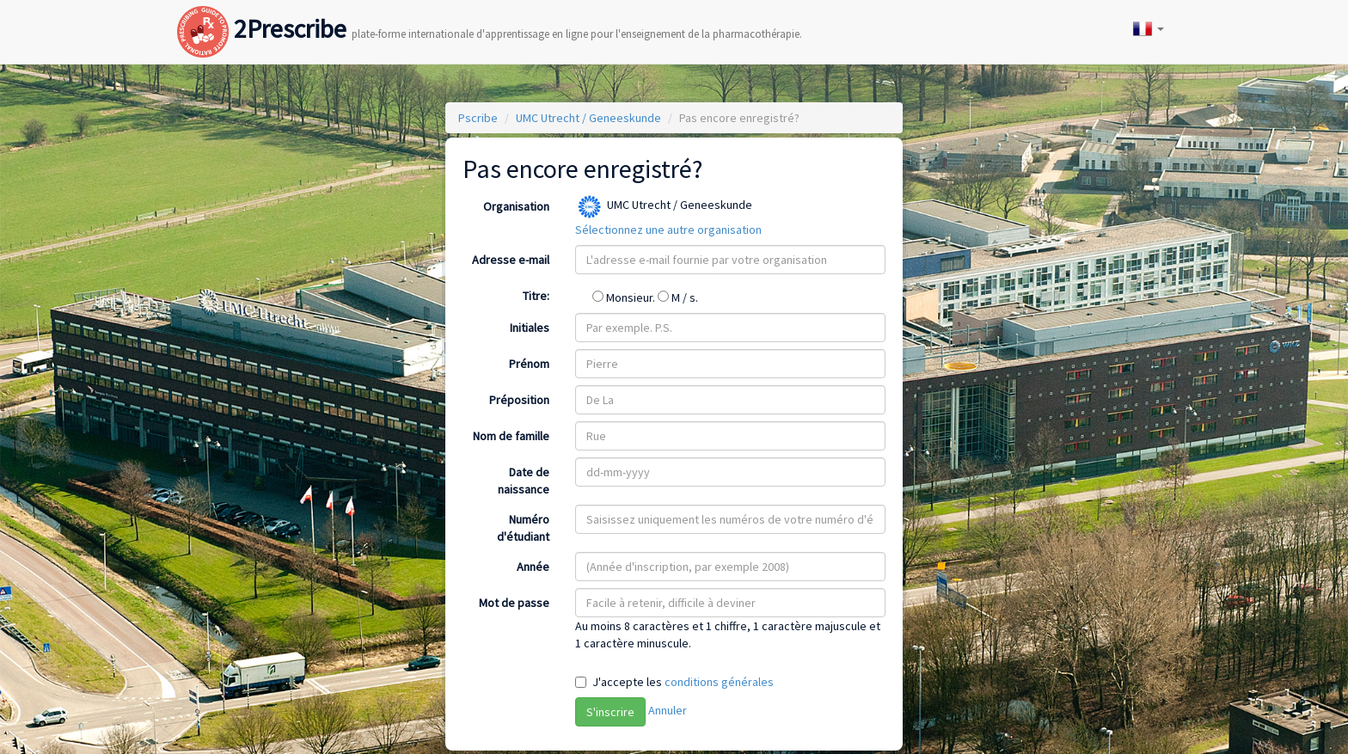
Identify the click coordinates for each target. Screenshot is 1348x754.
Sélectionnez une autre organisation (668, 229)
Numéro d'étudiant (523, 528)
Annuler (667, 710)
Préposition (519, 400)
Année (533, 566)
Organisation (516, 206)
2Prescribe (489, 11)
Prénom (529, 363)
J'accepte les (683, 682)
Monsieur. (625, 297)
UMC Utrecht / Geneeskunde (588, 118)
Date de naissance (523, 480)
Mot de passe (514, 602)
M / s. (678, 297)
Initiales (529, 327)
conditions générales (719, 682)
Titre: (536, 295)
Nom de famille (511, 436)
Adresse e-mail (510, 259)
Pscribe (478, 118)
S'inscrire (610, 712)
